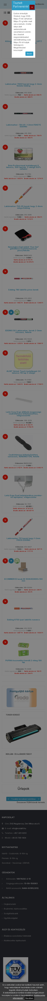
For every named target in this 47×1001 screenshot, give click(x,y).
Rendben (29, 998)
